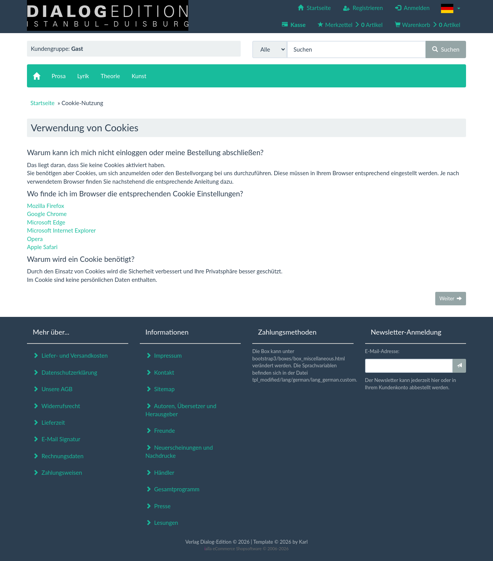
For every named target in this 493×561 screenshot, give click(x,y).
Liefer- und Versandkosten (70, 355)
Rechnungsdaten (58, 455)
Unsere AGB (52, 388)
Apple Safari (42, 246)
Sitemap (160, 388)
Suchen (445, 49)
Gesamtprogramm (173, 489)
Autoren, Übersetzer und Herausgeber (181, 409)
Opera (35, 238)
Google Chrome (47, 213)
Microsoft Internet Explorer (61, 230)
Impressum (164, 355)
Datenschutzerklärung (65, 372)
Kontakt (160, 372)
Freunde (160, 430)
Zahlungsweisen (57, 472)
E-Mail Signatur (56, 438)
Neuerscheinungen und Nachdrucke (179, 451)
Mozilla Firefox (45, 205)
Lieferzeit (49, 422)
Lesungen (162, 522)
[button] (450, 8)
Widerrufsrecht (56, 405)
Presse (158, 505)
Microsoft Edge (46, 222)
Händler (160, 472)
